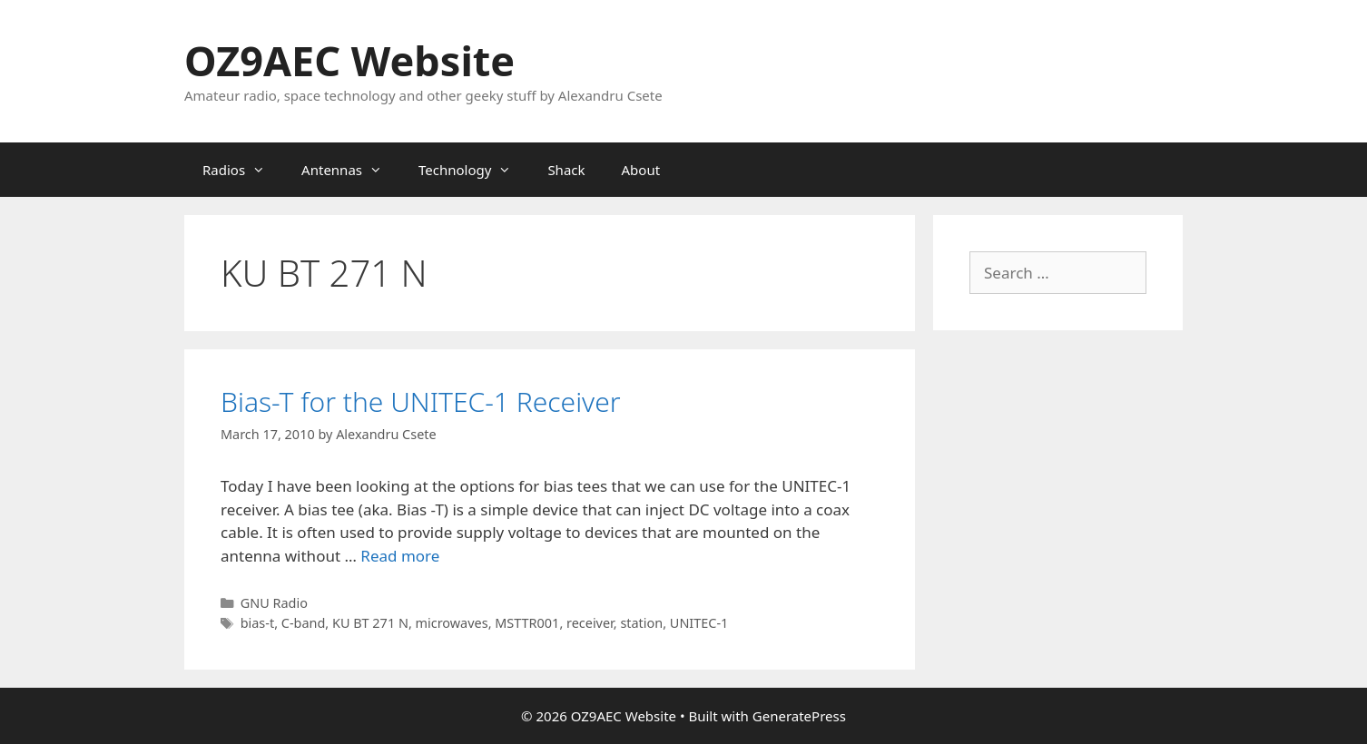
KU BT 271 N (370, 622)
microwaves (452, 622)
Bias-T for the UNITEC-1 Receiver (421, 401)
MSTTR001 (527, 622)
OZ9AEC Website (349, 60)
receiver (590, 622)
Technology (473, 169)
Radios (242, 169)
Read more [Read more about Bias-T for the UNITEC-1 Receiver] (399, 555)
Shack (566, 170)
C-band (303, 622)
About (641, 170)
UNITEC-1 (699, 622)
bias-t (257, 622)
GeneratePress (799, 716)
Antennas (350, 169)
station (641, 622)
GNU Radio (274, 603)
